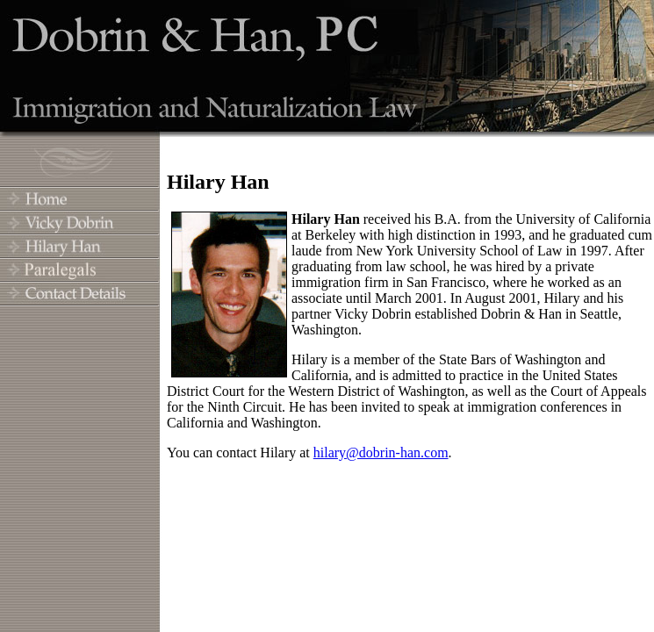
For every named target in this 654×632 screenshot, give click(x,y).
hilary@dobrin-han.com (381, 452)
